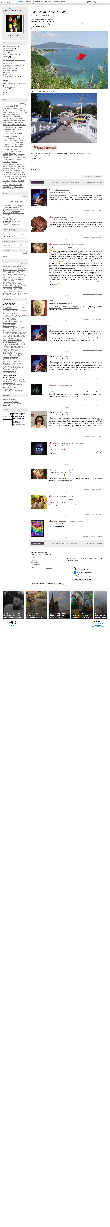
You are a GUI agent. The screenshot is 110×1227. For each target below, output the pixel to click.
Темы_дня (13, 380)
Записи (5, 8)
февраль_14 (20, 354)
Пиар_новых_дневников (10, 351)
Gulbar (19, 268)
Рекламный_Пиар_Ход (10, 333)
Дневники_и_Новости (20, 332)
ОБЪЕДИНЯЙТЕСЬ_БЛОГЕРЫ (12, 340)
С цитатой (92, 210)
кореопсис (54, 385)
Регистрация (22, 1)
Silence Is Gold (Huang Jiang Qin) (13, 206)
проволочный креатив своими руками (14, 83)
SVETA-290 (11, 273)
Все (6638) (24, 263)
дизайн (5, 110)
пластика (5, 89)
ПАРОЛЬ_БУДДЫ (14, 307)
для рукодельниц (8, 68)
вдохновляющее (8, 50)
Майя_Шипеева (7, 288)
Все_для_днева (8, 355)
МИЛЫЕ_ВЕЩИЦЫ (14, 316)
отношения (20, 155)
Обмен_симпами (18, 355)
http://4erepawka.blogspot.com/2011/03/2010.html (64, 308)
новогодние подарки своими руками (12, 148)
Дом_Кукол (6, 335)
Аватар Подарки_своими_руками (14, 23)
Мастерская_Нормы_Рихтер (60, 244)
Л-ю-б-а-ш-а (55, 217)
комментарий (59, 449)
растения (14, 172)
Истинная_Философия (10, 310)
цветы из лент (18, 187)
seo (4, 104)
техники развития (8, 48)
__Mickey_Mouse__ (17, 363)
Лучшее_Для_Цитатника (10, 366)
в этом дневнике (9, 236)
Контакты (98, 625)
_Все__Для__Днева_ (9, 324)
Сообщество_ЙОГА (9, 349)
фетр (10, 187)
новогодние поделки (12, 151)
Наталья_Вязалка (8, 290)
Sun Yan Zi (6, 223)
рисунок (17, 174)
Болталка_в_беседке (9, 371)
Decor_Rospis (22, 358)
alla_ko (17, 273)
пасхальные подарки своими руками (12, 160)
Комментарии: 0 (16, 207)
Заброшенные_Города (10, 318)
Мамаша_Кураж (8, 386)
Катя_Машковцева (8, 285)
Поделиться (97, 176)
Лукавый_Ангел (7, 287)
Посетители (16, 423)
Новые (100, 182)
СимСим (5, 293)
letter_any (6, 276)
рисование (8, 174)
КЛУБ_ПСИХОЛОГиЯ (9, 352)
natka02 (15, 277)
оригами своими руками (10, 155)
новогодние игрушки (12, 127)
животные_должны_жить (10, 357)
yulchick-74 (21, 277)
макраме (5, 78)
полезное (6, 63)
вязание (5, 58)
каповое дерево (15, 120)
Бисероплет (14, 346)
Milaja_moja (13, 270)
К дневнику (65, 182)
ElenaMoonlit (6, 268)
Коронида (18, 285)
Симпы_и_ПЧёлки (19, 347)
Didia (13, 267)
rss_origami (6, 405)
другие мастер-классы (9, 46)
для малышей (7, 74)
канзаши (6, 120)
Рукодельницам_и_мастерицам (12, 390)
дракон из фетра (12, 110)
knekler (9, 274)
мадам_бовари (14, 341)
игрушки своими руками (10, 54)
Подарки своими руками (4, 11)
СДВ (19, 346)
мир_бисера (21, 333)
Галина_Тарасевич (8, 280)
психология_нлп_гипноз (10, 381)
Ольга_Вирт (18, 290)
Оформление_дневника (10, 358)
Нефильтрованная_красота (18, 335)
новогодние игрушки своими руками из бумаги (14, 139)
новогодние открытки (8, 142)
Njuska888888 (15, 271)
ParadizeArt (6, 380)
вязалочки (6, 341)
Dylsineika (18, 267)
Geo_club (5, 360)
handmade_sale (18, 361)
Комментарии (19, 8)
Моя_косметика (7, 329)
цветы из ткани (8, 189)
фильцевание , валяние (10, 70)
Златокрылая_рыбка (9, 282)
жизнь (18, 114)
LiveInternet (7, 2)
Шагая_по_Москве (21, 315)
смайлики (49, 568)
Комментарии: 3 (16, 221)
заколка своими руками (12, 116)
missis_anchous (7, 277)
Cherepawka (55, 301)
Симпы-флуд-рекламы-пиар (11, 369)
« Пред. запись (55, 182)
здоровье (7, 118)
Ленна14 (23, 285)
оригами (5, 72)
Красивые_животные (9, 323)
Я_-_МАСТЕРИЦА (11, 367)
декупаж (15, 106)
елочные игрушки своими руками (15, 113)
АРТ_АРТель (21, 380)
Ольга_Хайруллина (9, 291)
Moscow (5, 364)
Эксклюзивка (14, 309)
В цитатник (99, 210)
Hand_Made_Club (8, 361)
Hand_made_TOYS (8, 330)
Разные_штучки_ (8, 321)
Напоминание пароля (37, 564)
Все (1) (25, 253)
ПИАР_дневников (8, 347)
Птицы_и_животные (9, 326)
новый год (21, 154)
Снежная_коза (12, 293)
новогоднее (20, 124)
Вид (90, 2)
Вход (29, 1)
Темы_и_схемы (18, 321)
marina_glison (13, 276)
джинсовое (18, 108)
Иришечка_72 (19, 284)
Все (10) (24, 196)
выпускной (8, 106)
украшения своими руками (12, 179)
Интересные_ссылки (9, 354)
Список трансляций (9, 399)
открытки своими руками (10, 76)
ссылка (70, 192)
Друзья (11, 8)
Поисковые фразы (19, 424)
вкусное (5, 56)
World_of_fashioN (13, 364)
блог (4, 92)
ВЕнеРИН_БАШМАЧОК (17, 279)
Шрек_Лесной (7, 294)
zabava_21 (6, 279)
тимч (19, 294)
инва (14, 118)
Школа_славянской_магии (11, 387)
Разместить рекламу (98, 626)
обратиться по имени (62, 190)
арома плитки (9, 103)
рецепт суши (21, 172)
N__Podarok (21, 270)
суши (4, 178)
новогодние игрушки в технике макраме (12, 130)
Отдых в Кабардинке (83, 153)
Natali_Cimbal (7, 271)
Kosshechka (6, 270)
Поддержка (88, 2)
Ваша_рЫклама (8, 313)
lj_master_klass (7, 402)
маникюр (11, 125)
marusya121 (21, 276)
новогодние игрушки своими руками (12, 134)
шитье (5, 52)
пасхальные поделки (12, 164)
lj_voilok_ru (15, 402)
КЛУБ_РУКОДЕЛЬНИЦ (10, 344)
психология (6, 172)
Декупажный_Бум (20, 343)
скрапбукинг (22, 176)
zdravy (5, 312)
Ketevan (23, 268)
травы (8, 178)
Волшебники (21, 344)
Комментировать (37, 182)
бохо (4, 106)
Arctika (5, 267)
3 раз (40, 169)
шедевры (5, 256)
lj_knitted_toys (7, 403)
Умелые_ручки (22, 381)
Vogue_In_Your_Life (9, 384)
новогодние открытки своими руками (13, 143)
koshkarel (14, 274)
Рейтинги (40, 1)
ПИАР (15, 313)
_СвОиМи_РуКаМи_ (9, 315)
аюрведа (23, 104)
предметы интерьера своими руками (14, 60)
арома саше (16, 103)
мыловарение (7, 82)
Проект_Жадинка (17, 368)
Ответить (86, 210)
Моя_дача (6, 307)
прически (17, 170)
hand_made (12, 360)
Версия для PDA (98, 623)
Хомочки (17, 330)
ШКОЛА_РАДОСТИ (9, 343)
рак (10, 172)
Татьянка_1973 (22, 293)
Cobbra (9, 267)
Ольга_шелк (19, 291)
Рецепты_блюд (7, 389)
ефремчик (15, 294)
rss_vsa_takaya (16, 403)
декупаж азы (8, 108)
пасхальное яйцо (18, 157)
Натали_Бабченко (18, 288)
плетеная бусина (8, 166)
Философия (6, 346)
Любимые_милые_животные (11, 337)
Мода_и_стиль (21, 310)
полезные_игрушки (9, 327)
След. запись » (75, 182)
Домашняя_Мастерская (10, 320)
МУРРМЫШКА (17, 287)
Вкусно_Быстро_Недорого (11, 372)
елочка (19, 110)
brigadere (22, 273)
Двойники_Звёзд (8, 332)
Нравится (88, 176)
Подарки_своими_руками (59, 521)
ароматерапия (7, 91)
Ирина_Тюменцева (9, 284)
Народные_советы (12, 312)
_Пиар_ (5, 316)
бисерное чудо (7, 87)
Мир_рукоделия (20, 327)
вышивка (5, 80)
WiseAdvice (18, 384)
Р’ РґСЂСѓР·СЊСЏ (16, 35)
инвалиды (20, 118)
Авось (49, 1)
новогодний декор (10, 154)
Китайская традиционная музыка (14, 209)
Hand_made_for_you (9, 383)
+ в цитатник (53, 15)
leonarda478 (21, 274)
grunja (4, 274)
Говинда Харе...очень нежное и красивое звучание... (13, 218)
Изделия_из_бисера (19, 329)
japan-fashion (7, 363)
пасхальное (7, 157)
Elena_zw (14, 268)
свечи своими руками (12, 176)
